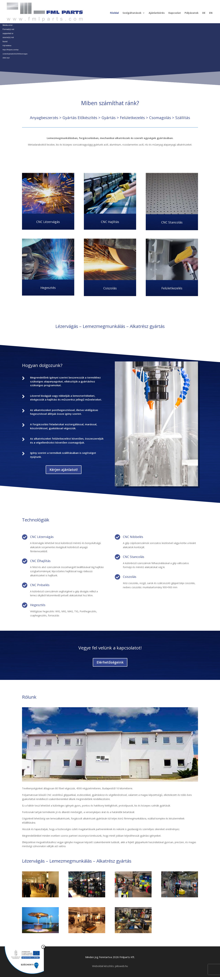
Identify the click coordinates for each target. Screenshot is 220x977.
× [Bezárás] (43, 947)
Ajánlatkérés (157, 12)
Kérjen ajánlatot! (64, 469)
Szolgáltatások (132, 12)
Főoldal (114, 12)
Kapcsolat (174, 12)
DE (203, 12)
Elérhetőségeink (110, 662)
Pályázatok (192, 12)
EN (210, 12)
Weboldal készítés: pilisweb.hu (110, 966)
